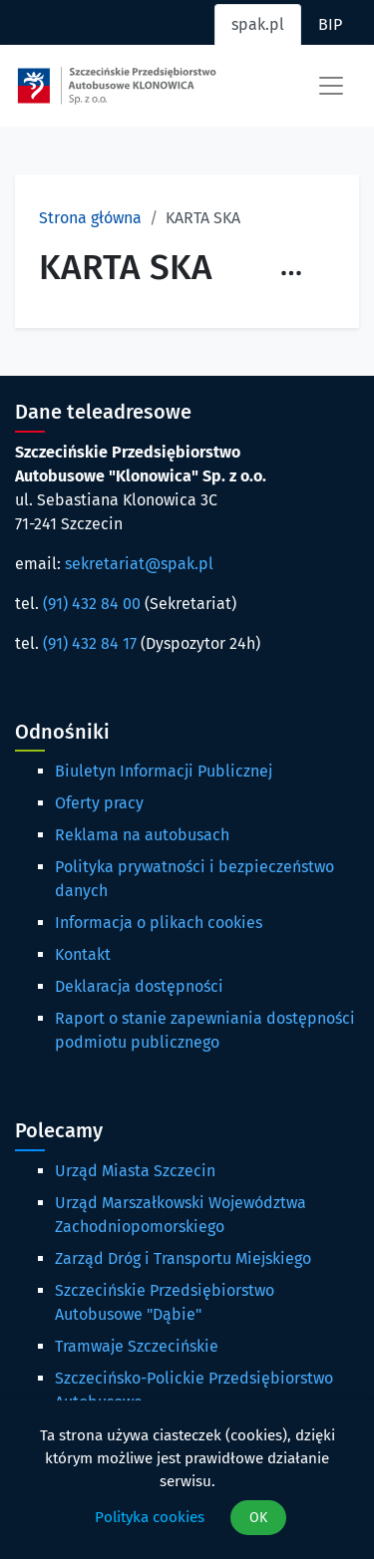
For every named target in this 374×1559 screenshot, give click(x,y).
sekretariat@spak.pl (139, 563)
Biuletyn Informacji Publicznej (163, 771)
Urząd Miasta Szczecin (135, 1170)
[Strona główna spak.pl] (116, 86)
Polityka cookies (149, 1517)
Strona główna (90, 217)
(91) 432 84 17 (90, 643)
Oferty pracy (99, 802)
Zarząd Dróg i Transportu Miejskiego (183, 1258)
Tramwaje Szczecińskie (136, 1346)
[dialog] (187, 1480)
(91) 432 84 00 (92, 603)
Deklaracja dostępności (139, 986)
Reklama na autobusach (142, 834)
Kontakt (83, 954)
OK (258, 1517)
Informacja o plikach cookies (158, 922)
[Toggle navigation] (331, 86)
